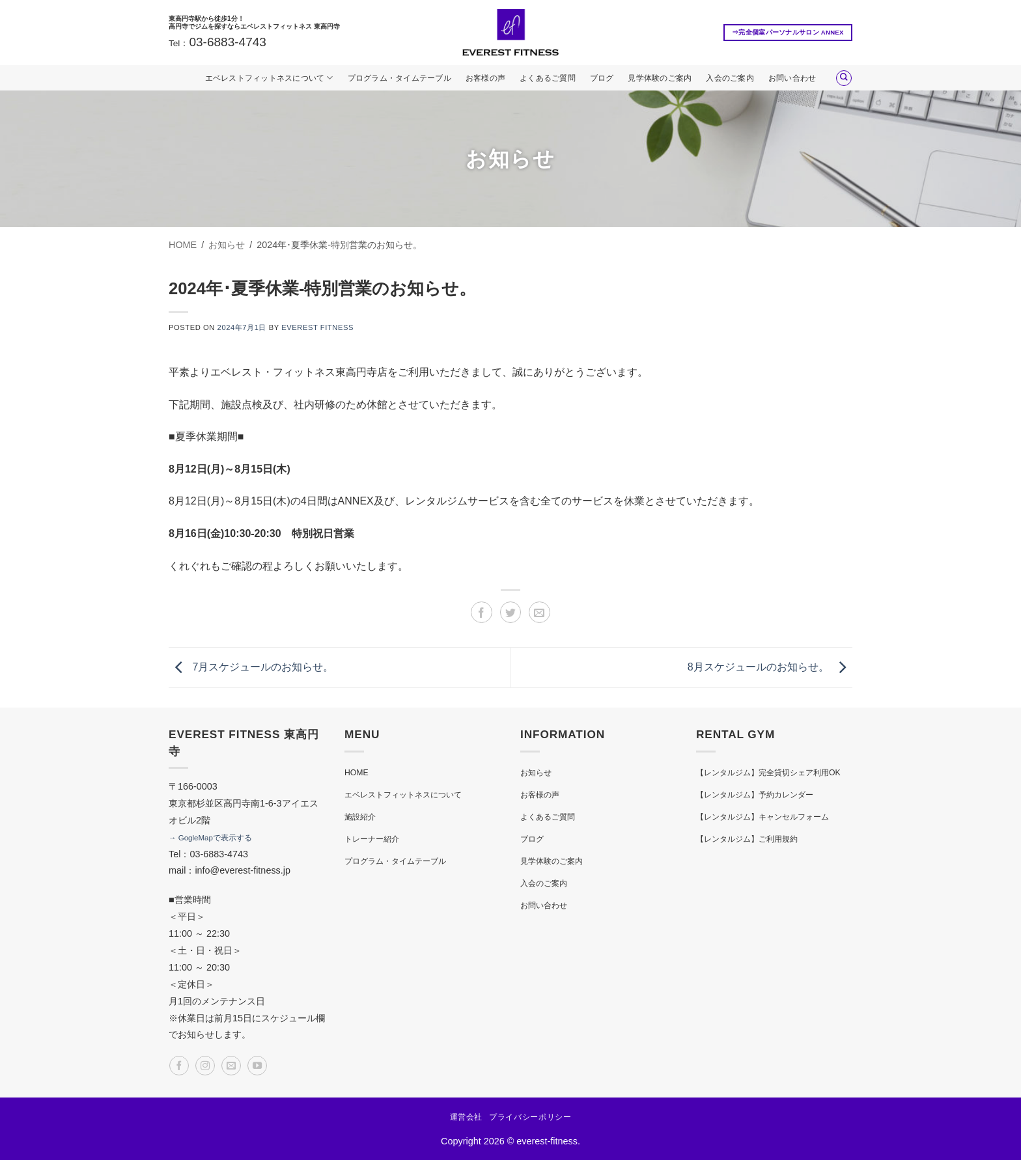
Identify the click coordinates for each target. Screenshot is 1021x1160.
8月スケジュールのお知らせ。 (770, 666)
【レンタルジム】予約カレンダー (754, 794)
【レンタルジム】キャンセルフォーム (762, 817)
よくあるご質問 (548, 78)
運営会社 (466, 1117)
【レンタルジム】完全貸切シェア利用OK (768, 772)
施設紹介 (360, 817)
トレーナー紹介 (371, 839)
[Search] (844, 78)
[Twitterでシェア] (511, 612)
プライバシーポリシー (530, 1117)
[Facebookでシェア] (481, 612)
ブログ (602, 78)
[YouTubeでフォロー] (257, 1065)
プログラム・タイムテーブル (399, 78)
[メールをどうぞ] (231, 1065)
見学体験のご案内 (660, 78)
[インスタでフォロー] (205, 1065)
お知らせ (536, 772)
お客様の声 (485, 78)
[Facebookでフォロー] (179, 1065)
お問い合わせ (792, 78)
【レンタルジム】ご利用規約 (747, 839)
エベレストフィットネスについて (269, 78)
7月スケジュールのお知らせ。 (251, 666)
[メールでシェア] (539, 612)
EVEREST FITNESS (317, 327)
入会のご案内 (729, 78)
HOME (356, 772)
